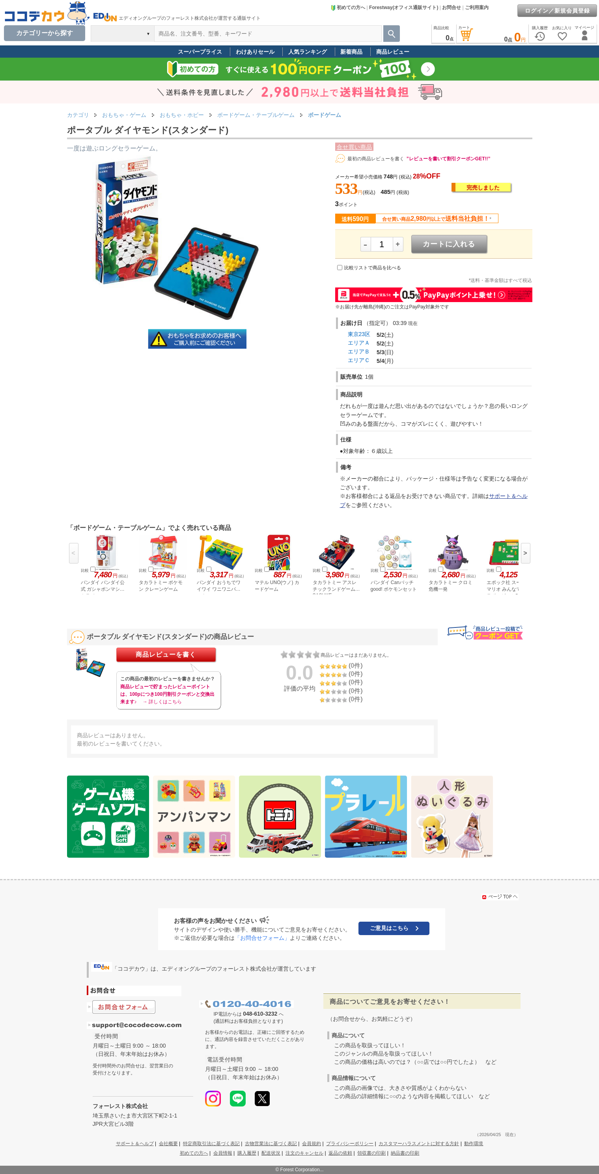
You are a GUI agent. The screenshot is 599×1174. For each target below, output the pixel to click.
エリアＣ (359, 360)
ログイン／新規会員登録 (557, 11)
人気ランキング (307, 52)
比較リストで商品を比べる (372, 267)
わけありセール (255, 52)
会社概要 (168, 1143)
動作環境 (473, 1143)
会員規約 (311, 1143)
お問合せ (451, 7)
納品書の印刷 (405, 1153)
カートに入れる (449, 244)
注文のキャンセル (304, 1153)
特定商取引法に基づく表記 (211, 1143)
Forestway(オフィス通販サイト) (403, 7)
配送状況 (270, 1153)
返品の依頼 (340, 1153)
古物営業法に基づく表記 (271, 1143)
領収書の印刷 (371, 1153)
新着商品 (351, 52)
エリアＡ (359, 343)
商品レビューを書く (166, 654)
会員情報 (222, 1153)
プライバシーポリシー (349, 1143)
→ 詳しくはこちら (162, 701)
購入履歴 (246, 1153)
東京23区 (359, 334)
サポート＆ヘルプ (135, 1143)
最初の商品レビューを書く (375, 159)
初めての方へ (347, 7)
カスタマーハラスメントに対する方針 (419, 1143)
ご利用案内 (477, 7)
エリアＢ (359, 351)
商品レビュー (392, 52)
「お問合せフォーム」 (262, 938)
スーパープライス (200, 52)
